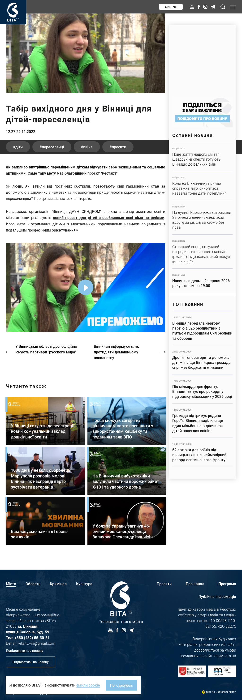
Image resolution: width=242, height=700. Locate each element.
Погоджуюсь (121, 685)
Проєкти (164, 583)
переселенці (53, 146)
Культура (84, 583)
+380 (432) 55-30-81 (32, 637)
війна (88, 146)
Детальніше (202, 157)
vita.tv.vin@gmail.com (36, 643)
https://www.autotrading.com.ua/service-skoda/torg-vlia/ (202, 58)
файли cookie (88, 685)
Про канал (195, 583)
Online (171, 6)
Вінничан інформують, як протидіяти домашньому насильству (116, 352)
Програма (227, 583)
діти (19, 146)
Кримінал (58, 583)
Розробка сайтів (227, 692)
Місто (11, 583)
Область (33, 583)
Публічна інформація (217, 596)
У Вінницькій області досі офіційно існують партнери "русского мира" (46, 349)
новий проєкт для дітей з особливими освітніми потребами (108, 217)
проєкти (119, 146)
